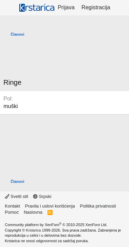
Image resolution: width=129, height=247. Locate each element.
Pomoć (12, 212)
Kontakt (12, 206)
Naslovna (33, 212)
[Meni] (9, 8)
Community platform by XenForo (56, 225)
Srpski (42, 196)
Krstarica (33, 230)
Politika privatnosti (98, 206)
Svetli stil (16, 196)
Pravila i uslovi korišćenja (50, 206)
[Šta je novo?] (121, 7)
